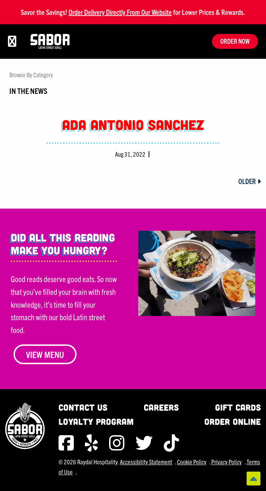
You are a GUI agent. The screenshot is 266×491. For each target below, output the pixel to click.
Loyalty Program (96, 421)
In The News (28, 90)
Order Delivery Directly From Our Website (120, 12)
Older (249, 181)
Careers (161, 407)
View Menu (45, 354)
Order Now (235, 41)
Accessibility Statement (146, 462)
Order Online (232, 421)
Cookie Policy (191, 462)
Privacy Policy (226, 462)
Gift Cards (238, 407)
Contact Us (83, 407)
